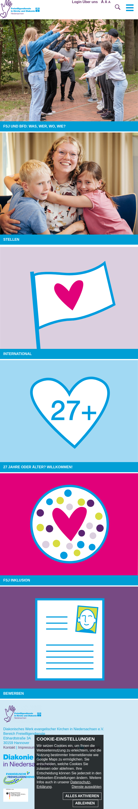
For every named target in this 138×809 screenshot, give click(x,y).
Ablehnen (85, 803)
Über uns (90, 2)
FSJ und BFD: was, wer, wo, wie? (34, 126)
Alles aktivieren (82, 796)
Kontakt (9, 747)
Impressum (26, 747)
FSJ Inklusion (16, 580)
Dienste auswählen (86, 787)
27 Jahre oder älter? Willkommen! (38, 467)
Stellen (11, 239)
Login (77, 2)
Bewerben (13, 693)
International (17, 354)
